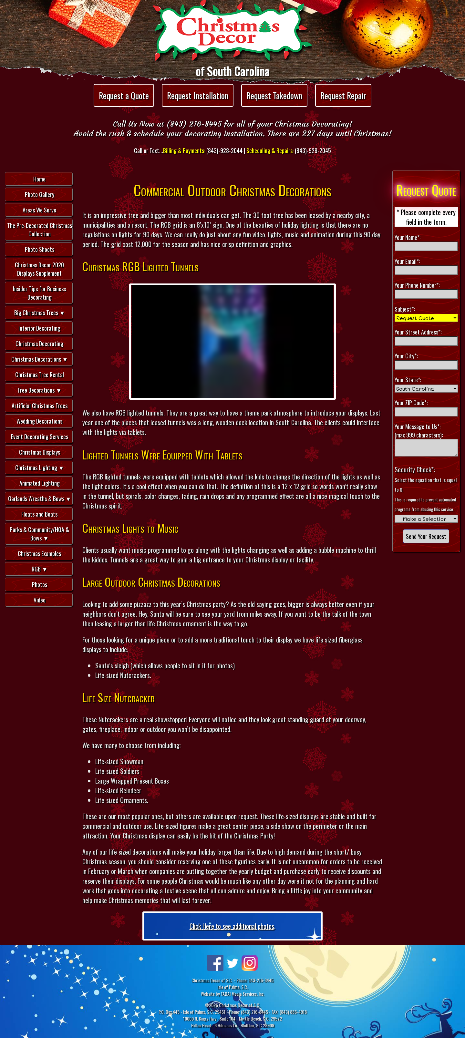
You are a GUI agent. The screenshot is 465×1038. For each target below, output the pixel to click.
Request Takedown (274, 95)
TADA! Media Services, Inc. (242, 993)
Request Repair (343, 95)
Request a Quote (124, 95)
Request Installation (197, 95)
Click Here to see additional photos (232, 926)
